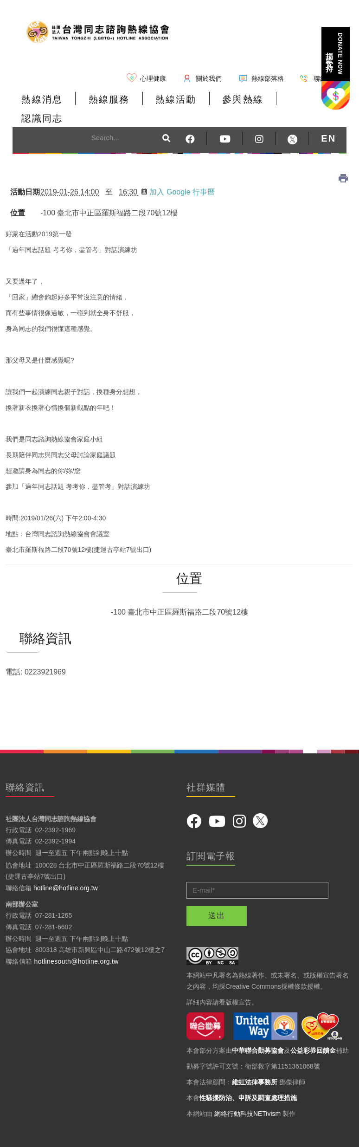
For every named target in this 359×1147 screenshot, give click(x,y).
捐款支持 (335, 53)
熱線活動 (174, 99)
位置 (17, 193)
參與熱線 (240, 99)
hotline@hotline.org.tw (65, 869)
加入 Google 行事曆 (177, 173)
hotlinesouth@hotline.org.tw (76, 942)
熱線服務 (108, 99)
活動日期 (23, 172)
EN (328, 119)
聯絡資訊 (22, 619)
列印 (343, 159)
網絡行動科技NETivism (247, 1094)
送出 (216, 896)
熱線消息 (41, 99)
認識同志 (307, 99)
